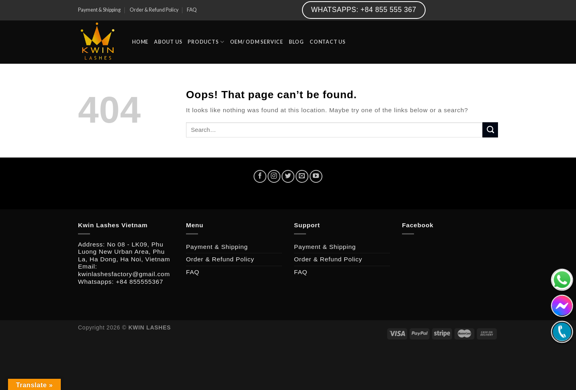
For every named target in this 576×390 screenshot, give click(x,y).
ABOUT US (168, 42)
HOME (140, 42)
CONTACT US (328, 42)
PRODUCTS (206, 42)
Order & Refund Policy (154, 10)
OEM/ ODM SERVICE (256, 42)
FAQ (192, 10)
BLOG (296, 42)
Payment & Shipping (99, 10)
